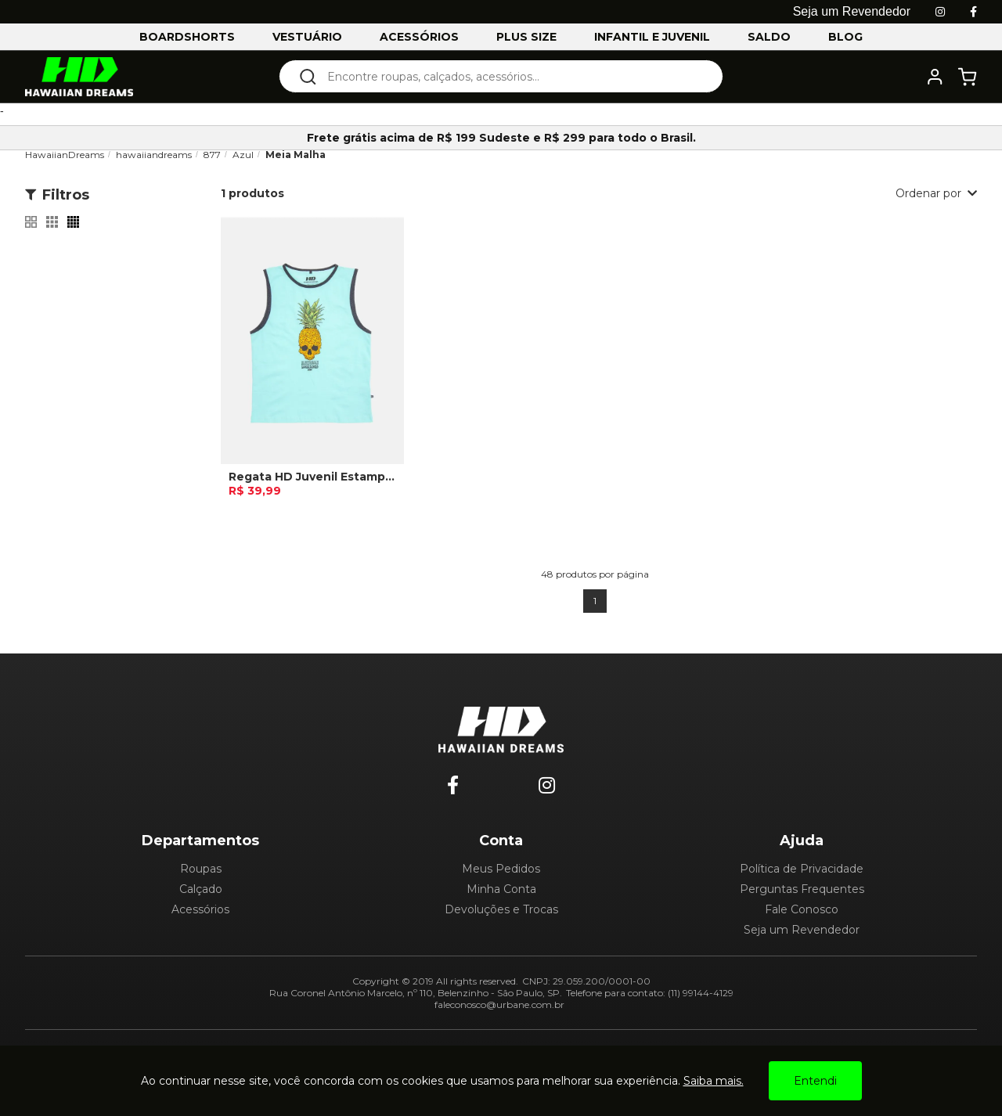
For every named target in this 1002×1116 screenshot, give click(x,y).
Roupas (201, 869)
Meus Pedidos (501, 869)
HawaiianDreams (64, 154)
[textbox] (511, 76)
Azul (243, 154)
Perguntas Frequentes (802, 889)
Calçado (200, 889)
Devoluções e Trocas (501, 909)
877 (212, 154)
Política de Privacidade (801, 869)
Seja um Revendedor (802, 930)
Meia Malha (295, 154)
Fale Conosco (801, 909)
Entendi (815, 1081)
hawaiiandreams (154, 154)
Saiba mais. (713, 1081)
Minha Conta (501, 889)
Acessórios (200, 909)
